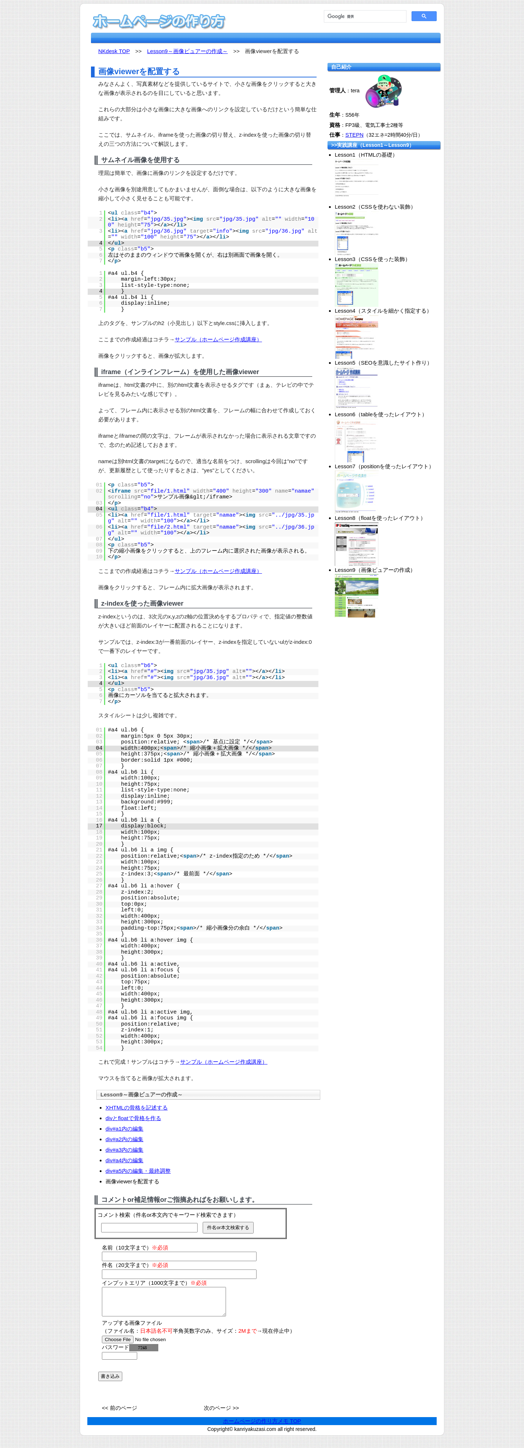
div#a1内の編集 (124, 1129)
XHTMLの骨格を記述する (137, 1107)
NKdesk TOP (114, 51)
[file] (148, 1345)
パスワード (130, 1352)
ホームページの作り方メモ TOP (262, 1426)
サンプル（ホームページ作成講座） (218, 339)
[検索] (364, 16)
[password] (119, 1361)
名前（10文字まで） (135, 1247)
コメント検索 (114, 1215)
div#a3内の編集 (124, 1150)
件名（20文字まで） (135, 1265)
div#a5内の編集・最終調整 (138, 1171)
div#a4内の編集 (124, 1160)
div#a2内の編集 (124, 1139)
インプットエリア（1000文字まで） (154, 1283)
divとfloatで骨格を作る (133, 1118)
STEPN (354, 135)
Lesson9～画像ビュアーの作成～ (187, 51)
